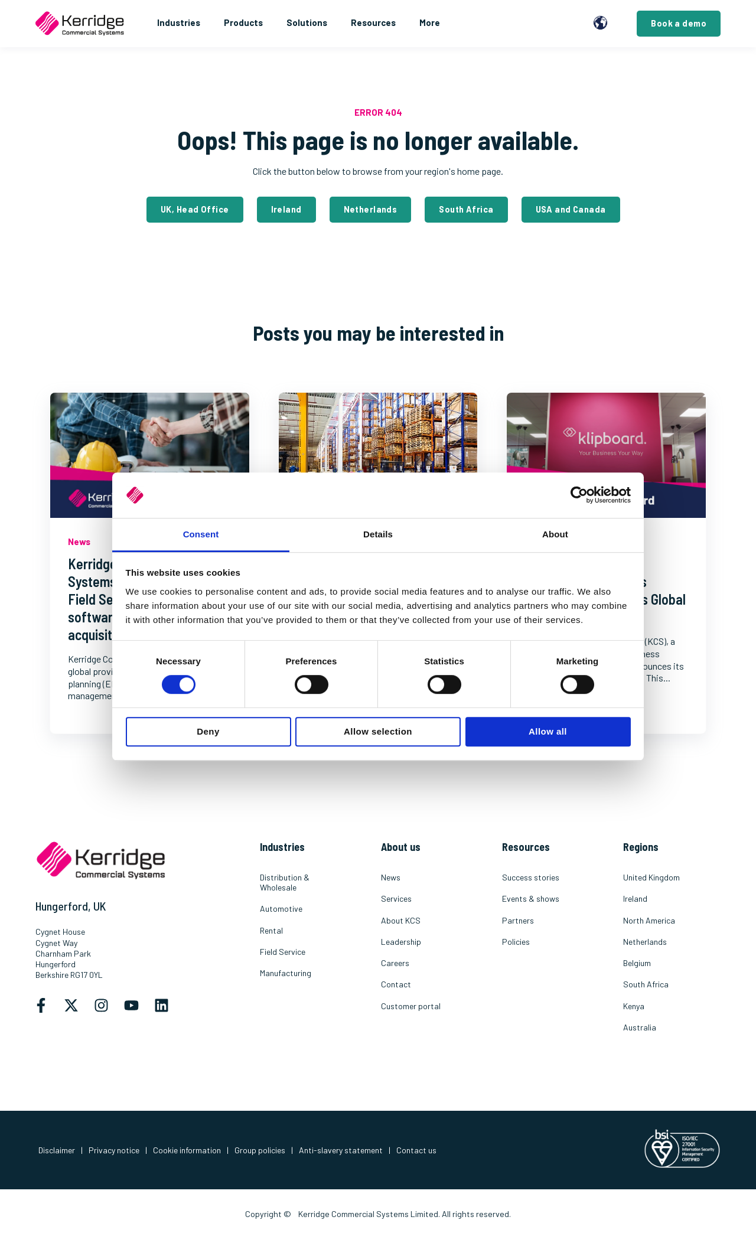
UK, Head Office (195, 209)
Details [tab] (378, 534)
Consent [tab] (201, 534)
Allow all (548, 731)
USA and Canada (571, 209)
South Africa (466, 209)
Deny (208, 731)
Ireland (286, 209)
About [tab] (555, 534)
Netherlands (370, 209)
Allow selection (378, 731)
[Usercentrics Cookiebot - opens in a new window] (579, 495)
